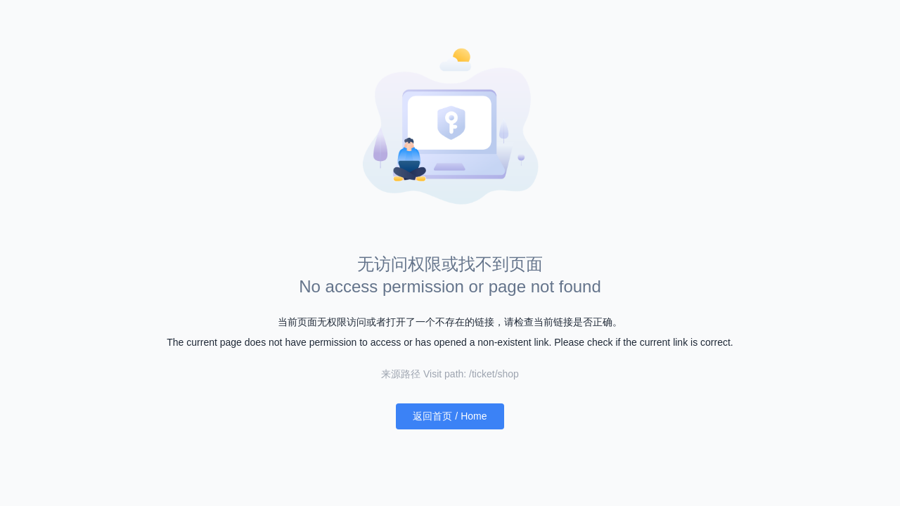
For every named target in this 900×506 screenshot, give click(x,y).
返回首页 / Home (450, 416)
